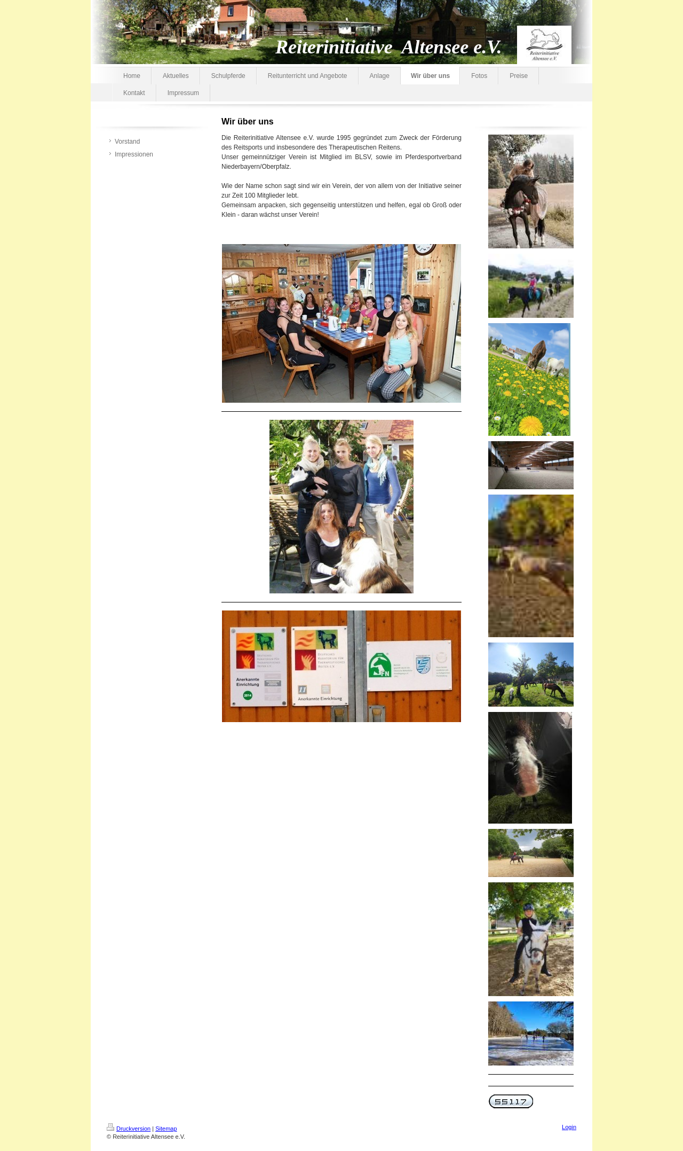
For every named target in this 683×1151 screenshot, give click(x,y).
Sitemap (166, 1128)
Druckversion (128, 1128)
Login (569, 1127)
